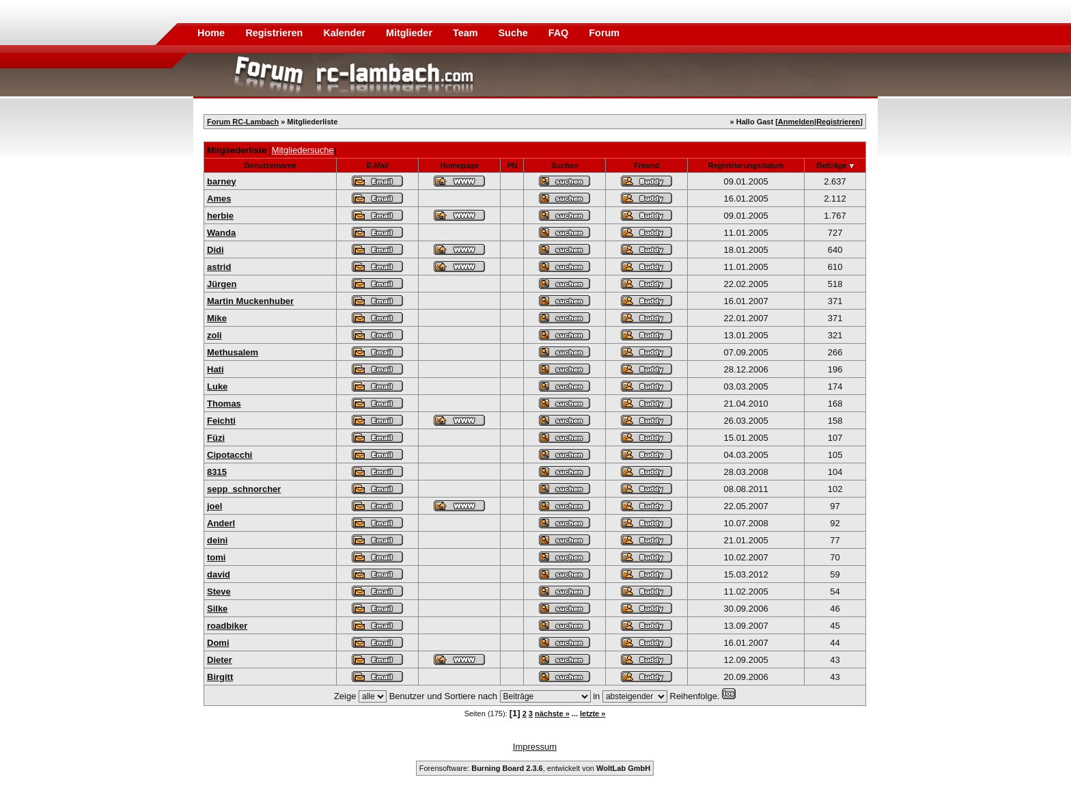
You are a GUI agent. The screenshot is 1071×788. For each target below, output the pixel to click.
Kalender (345, 32)
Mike (217, 318)
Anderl (221, 523)
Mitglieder (410, 32)
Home (211, 32)
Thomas (224, 403)
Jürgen (221, 284)
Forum (604, 32)
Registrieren (275, 32)
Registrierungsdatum (746, 165)
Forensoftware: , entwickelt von (534, 768)
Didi (215, 250)
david (218, 574)
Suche (515, 32)
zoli (214, 335)
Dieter (219, 660)
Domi (218, 643)
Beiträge (831, 165)
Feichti (221, 421)
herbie (220, 215)
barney (221, 181)
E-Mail (378, 165)
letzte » (592, 713)
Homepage (460, 165)
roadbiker (227, 626)
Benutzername (270, 165)
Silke (217, 608)
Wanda (221, 233)
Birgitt (220, 677)
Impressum (535, 747)
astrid (219, 267)
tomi (216, 557)
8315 (217, 472)
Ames (219, 198)
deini (217, 540)
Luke (217, 386)
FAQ (560, 32)
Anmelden (796, 122)
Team (467, 32)
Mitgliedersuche (303, 150)
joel (214, 506)
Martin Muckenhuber (250, 301)
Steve (219, 591)
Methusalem (232, 352)
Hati (215, 369)
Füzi (216, 438)
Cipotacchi (229, 455)
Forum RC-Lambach (243, 122)
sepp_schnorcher (244, 489)
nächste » (552, 713)
